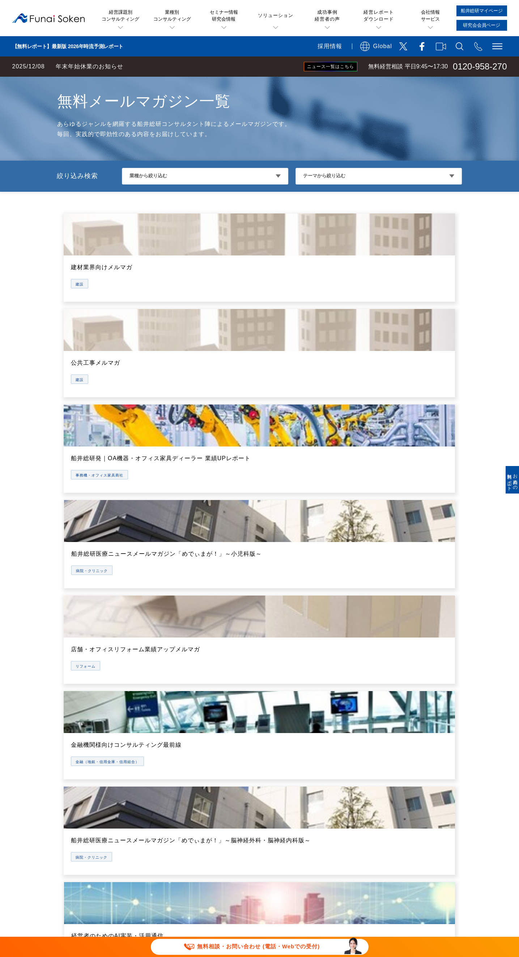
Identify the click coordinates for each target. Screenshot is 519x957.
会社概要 (395, 724)
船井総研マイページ (286, 784)
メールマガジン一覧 (162, 769)
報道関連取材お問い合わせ (170, 885)
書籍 (142, 813)
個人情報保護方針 (159, 874)
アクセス (395, 709)
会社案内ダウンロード (412, 828)
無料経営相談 (277, 709)
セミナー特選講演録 (162, 754)
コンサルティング (283, 799)
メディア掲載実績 (406, 799)
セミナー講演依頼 (245, 885)
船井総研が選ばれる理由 (415, 694)
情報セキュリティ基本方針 (325, 874)
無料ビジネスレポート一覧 (170, 739)
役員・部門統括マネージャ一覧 (423, 754)
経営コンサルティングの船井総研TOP (53, 84)
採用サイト (397, 813)
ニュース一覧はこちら (330, 66)
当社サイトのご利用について (173, 863)
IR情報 (392, 739)
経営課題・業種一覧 (162, 694)
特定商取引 (424, 863)
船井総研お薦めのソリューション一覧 (185, 724)
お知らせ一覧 (400, 784)
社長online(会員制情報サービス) (302, 754)
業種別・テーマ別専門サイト (173, 799)
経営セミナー (277, 724)
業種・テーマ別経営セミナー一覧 (303, 739)
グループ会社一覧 (406, 769)
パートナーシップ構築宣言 (319, 885)
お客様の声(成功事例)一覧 (170, 709)
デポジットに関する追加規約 (356, 863)
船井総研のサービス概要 (291, 694)
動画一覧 (147, 784)
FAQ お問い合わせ (400, 874)
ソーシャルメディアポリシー (236, 874)
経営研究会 (274, 769)
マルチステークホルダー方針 (407, 885)
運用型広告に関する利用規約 (265, 863)
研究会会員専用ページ (289, 813)
